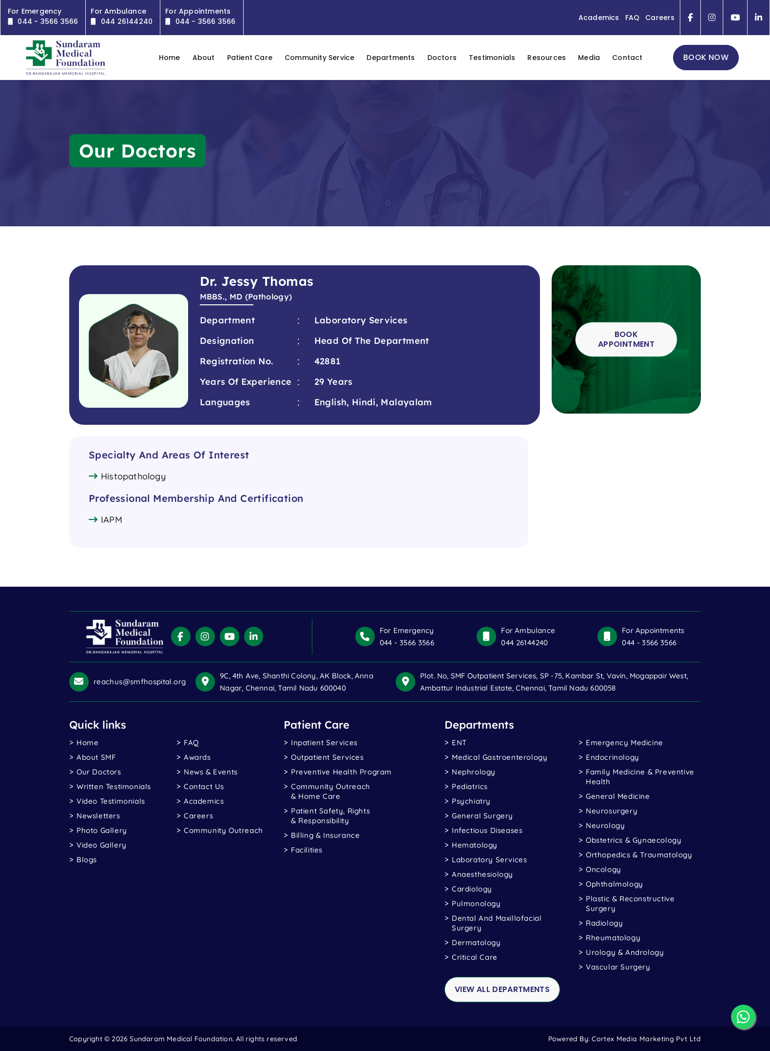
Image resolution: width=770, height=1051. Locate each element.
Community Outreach (223, 830)
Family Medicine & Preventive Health (640, 776)
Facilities (307, 849)
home (169, 57)
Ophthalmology (614, 884)
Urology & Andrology (625, 952)
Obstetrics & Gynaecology (633, 840)
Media (589, 57)
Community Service (319, 57)
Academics (598, 17)
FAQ (632, 17)
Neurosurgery (611, 810)
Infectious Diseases (487, 830)
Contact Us (204, 786)
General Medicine (618, 796)
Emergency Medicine (624, 742)
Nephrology (474, 771)
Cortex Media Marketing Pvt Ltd (646, 1038)
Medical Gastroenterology (499, 757)
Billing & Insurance (325, 835)
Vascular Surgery (618, 967)
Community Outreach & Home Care (330, 791)
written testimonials (114, 786)
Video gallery (102, 845)
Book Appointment (626, 339)
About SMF (96, 757)
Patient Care (249, 57)
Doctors (442, 57)
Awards (197, 757)
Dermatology (476, 942)
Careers (659, 17)
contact (627, 57)
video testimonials (111, 801)
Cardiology (472, 888)
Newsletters (98, 815)
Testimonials (492, 57)
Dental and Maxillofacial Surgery (496, 922)
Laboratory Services (489, 859)
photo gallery (102, 830)
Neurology (605, 825)
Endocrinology (612, 757)
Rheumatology (613, 937)
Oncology (603, 869)
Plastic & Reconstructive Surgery (630, 903)
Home (87, 742)
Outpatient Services (327, 757)
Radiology (604, 923)
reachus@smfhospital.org (140, 681)
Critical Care (475, 957)
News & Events (211, 771)
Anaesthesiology (482, 874)
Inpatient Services (324, 742)
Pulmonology (476, 903)
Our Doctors (99, 771)
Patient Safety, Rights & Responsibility (330, 815)
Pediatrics (470, 786)
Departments (390, 57)
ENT (459, 742)
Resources (546, 57)
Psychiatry (471, 801)
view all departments (502, 989)
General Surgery (482, 815)
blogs (87, 859)
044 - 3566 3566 (407, 642)
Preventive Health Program (341, 771)
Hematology (475, 845)
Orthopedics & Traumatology (639, 854)
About (203, 57)
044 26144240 (524, 642)
